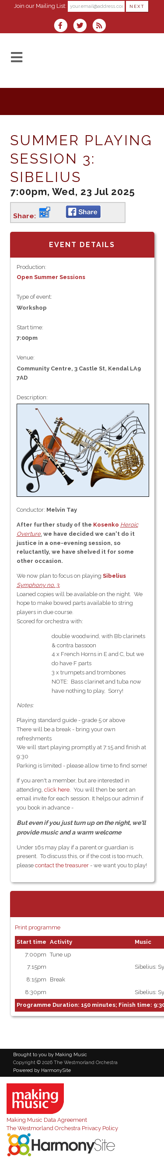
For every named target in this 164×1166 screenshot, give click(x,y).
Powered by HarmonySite (42, 1070)
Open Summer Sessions (51, 277)
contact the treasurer (62, 865)
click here (57, 789)
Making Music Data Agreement (47, 1120)
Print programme (37, 927)
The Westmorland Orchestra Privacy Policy (62, 1128)
